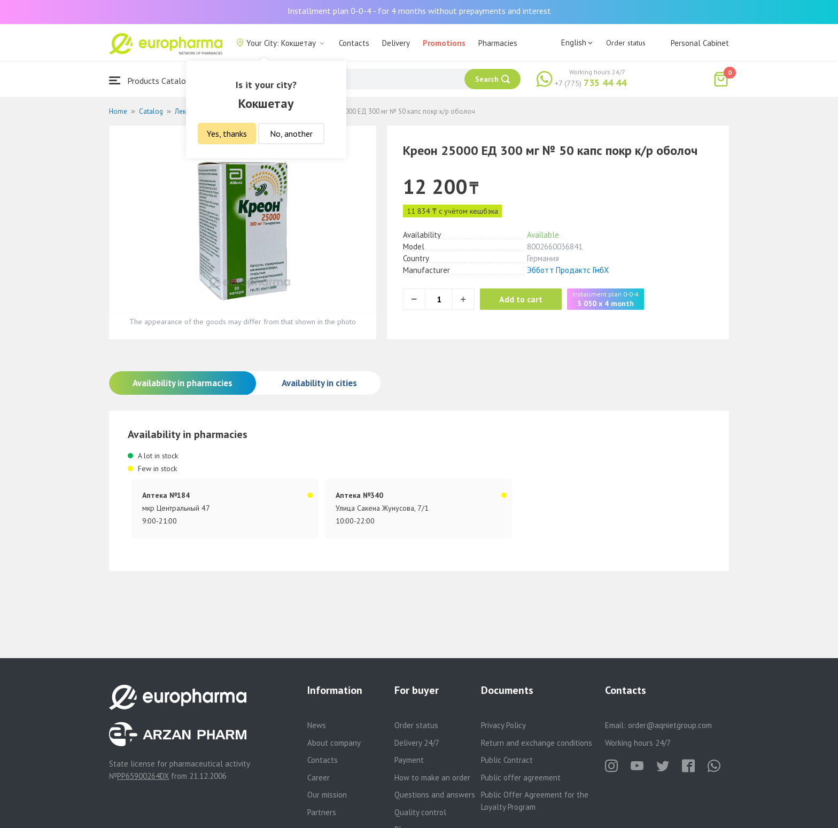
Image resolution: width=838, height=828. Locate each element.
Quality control (420, 812)
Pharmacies (497, 43)
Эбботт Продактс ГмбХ (568, 270)
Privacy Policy (503, 725)
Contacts (354, 43)
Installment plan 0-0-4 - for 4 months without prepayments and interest (419, 10)
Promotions (444, 43)
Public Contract (507, 760)
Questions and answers (434, 795)
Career (318, 777)
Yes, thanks (227, 133)
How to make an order (432, 777)
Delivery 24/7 (416, 743)
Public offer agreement (521, 777)
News (316, 725)
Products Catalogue (154, 80)
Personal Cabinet (700, 43)
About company (334, 743)
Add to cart (523, 299)
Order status (626, 43)
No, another (291, 133)
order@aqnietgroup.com (670, 725)
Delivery (396, 43)
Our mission (327, 795)
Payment (409, 760)
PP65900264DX (143, 776)
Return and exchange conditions (536, 743)
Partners (321, 812)
